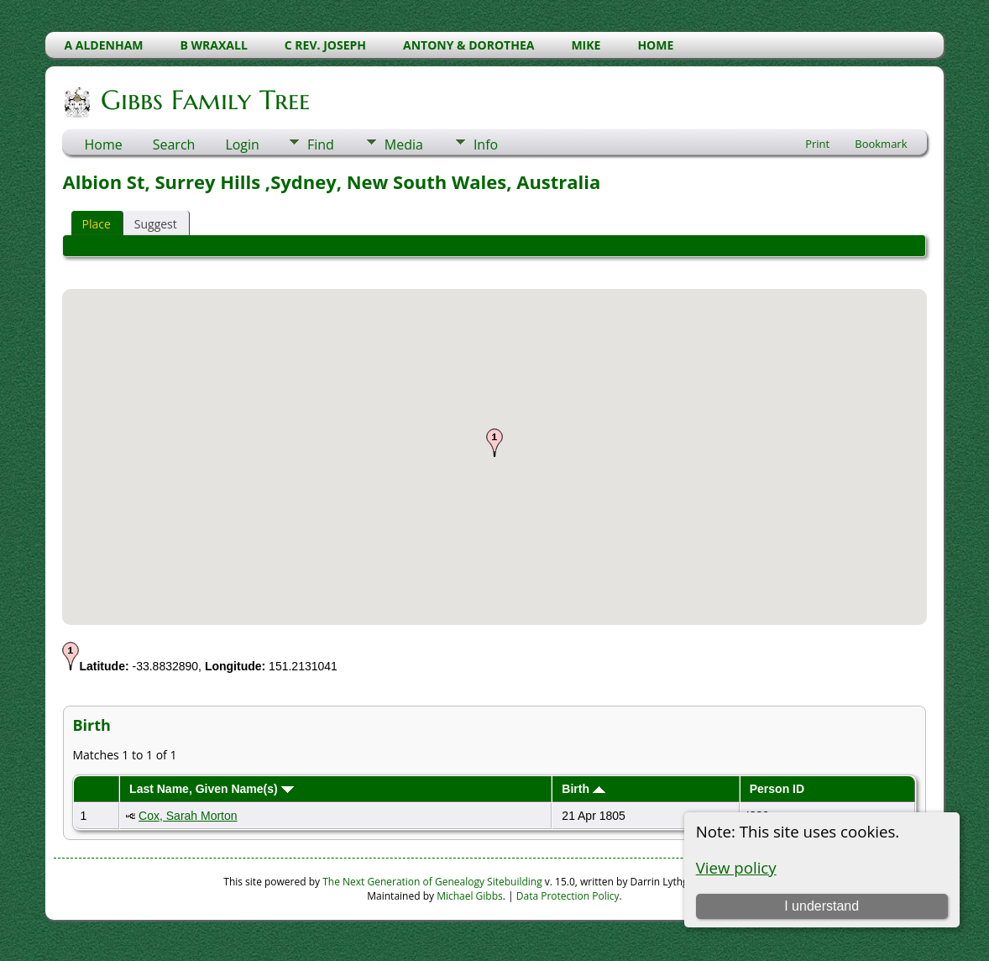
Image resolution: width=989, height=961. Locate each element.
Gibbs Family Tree (204, 100)
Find (320, 144)
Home (103, 144)
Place (95, 224)
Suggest (155, 224)
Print (817, 143)
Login (242, 144)
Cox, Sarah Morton (188, 815)
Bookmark (881, 143)
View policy (736, 867)
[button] (494, 442)
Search (174, 144)
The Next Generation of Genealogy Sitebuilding (432, 881)
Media (404, 144)
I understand (821, 906)
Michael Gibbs (470, 896)
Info (486, 144)
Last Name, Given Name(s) (211, 789)
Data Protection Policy (568, 896)
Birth (583, 789)
